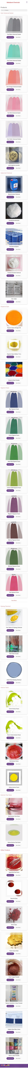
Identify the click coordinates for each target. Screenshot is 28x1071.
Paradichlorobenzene (14, 220)
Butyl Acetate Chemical (14, 194)
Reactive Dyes (14, 898)
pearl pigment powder (14, 165)
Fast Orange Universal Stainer (14, 86)
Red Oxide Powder (14, 653)
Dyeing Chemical (5, 606)
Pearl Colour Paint (14, 951)
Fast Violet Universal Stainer (14, 139)
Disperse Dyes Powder (14, 380)
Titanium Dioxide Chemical (14, 272)
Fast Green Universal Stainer (14, 60)
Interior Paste (5, 687)
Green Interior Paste (14, 708)
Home (2, 10)
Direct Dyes (14, 924)
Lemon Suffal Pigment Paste (14, 487)
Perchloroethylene (14, 246)
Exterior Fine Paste (6, 795)
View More (18, 37)
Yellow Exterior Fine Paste (14, 842)
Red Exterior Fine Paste (14, 816)
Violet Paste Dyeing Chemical (14, 680)
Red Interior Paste (14, 761)
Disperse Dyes (5, 306)
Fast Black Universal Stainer (14, 34)
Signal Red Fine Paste (14, 872)
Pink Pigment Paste (14, 592)
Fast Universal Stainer (7, 13)
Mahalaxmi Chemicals (13, 2)
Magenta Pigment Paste (14, 514)
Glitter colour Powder (14, 1055)
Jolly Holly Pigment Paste (14, 461)
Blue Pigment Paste (14, 409)
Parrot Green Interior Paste (14, 735)
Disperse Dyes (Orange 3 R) (14, 328)
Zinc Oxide (14, 299)
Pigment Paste (5, 388)
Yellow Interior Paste (14, 787)
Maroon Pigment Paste (14, 540)
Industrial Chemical (6, 173)
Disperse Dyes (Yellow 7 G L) (14, 354)
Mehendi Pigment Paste (14, 566)
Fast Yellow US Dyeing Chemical (14, 627)
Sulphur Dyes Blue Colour (14, 1029)
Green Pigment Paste (14, 435)
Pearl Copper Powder (14, 977)
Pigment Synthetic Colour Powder (14, 1003)
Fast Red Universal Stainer (14, 113)
